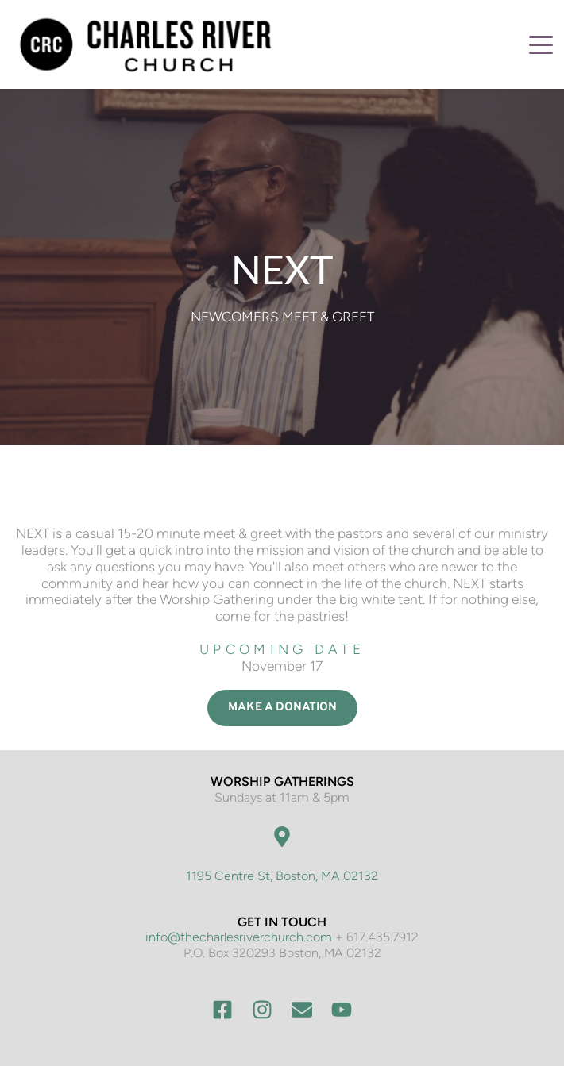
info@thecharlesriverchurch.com (238, 937)
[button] (541, 44)
